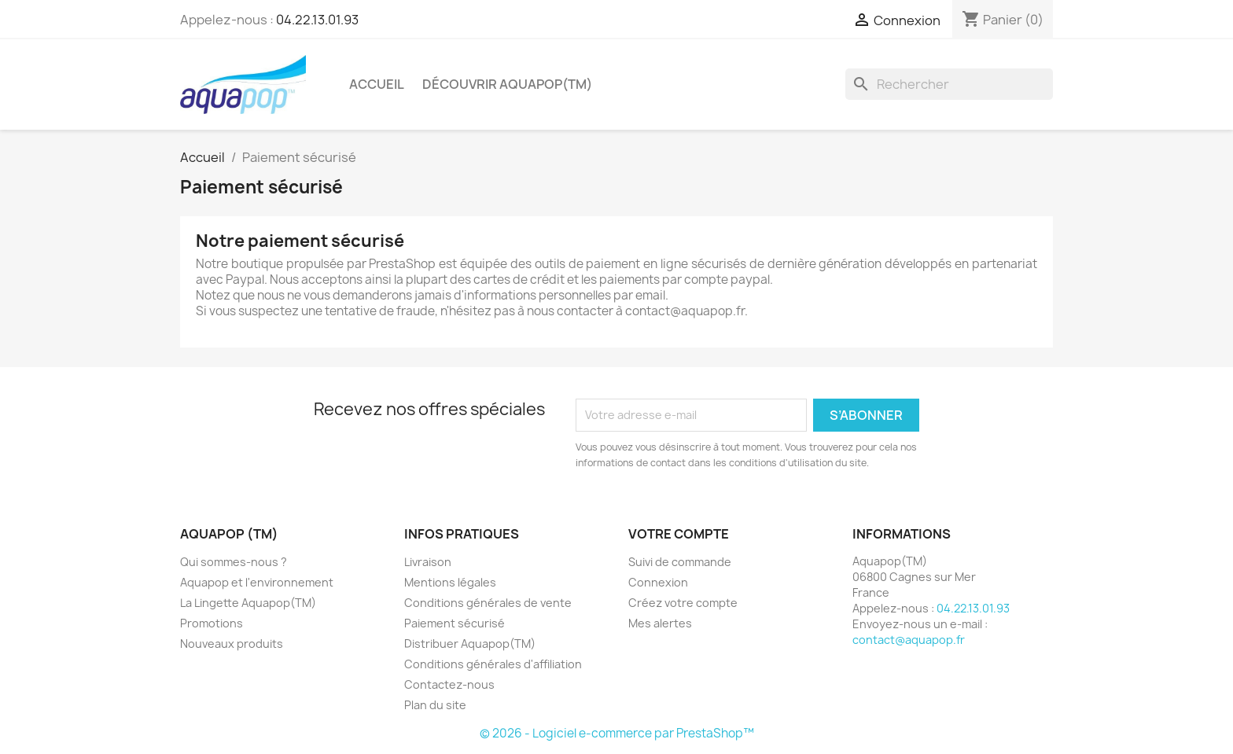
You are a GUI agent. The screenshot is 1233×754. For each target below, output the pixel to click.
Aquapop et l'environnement (256, 582)
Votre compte (678, 534)
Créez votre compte (683, 602)
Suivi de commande (679, 561)
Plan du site (435, 704)
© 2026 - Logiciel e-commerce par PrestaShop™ (617, 733)
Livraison (427, 561)
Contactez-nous (449, 684)
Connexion (658, 582)
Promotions (211, 623)
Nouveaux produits (231, 643)
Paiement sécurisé (454, 623)
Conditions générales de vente (488, 602)
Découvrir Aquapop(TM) (507, 84)
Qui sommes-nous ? (233, 561)
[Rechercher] (949, 84)
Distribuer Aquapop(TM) (470, 643)
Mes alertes (660, 623)
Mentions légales (450, 582)
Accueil (376, 84)
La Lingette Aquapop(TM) (248, 602)
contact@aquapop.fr (908, 639)
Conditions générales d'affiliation (493, 664)
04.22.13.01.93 (317, 19)
